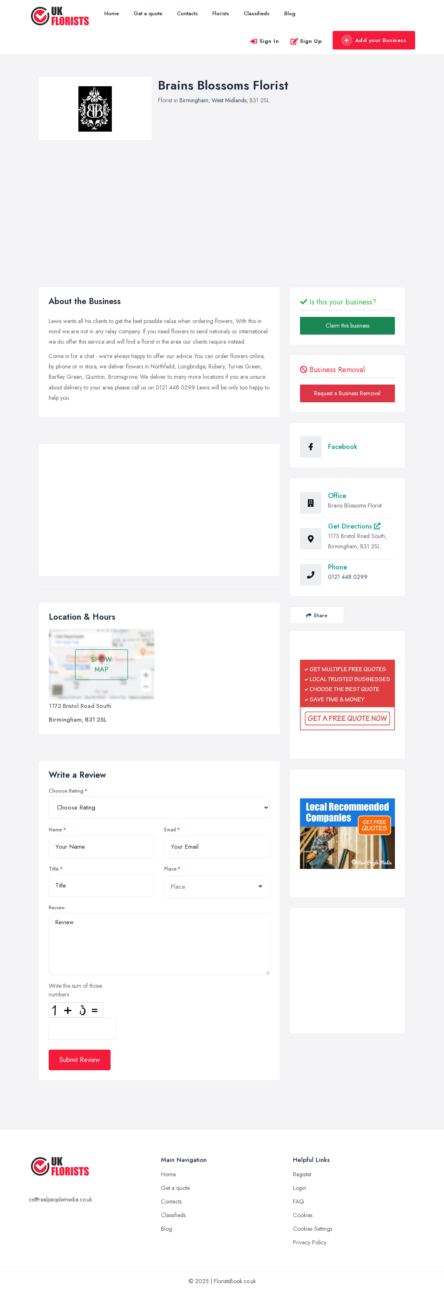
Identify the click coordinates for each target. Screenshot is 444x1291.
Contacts (187, 13)
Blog (289, 13)
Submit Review (79, 1059)
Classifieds (256, 13)
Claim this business (347, 325)
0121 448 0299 (348, 577)
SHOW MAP (101, 664)
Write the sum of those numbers (75, 990)
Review (57, 907)
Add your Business (373, 40)
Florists (221, 13)
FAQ (298, 1201)
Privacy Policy (309, 1242)
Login (299, 1188)
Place (170, 869)
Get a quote (148, 13)
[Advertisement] (159, 512)
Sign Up (305, 41)
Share (316, 615)
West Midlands (229, 100)
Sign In (264, 41)
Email (170, 829)
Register (302, 1174)
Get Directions (354, 526)
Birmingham (193, 100)
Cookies (302, 1215)
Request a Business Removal (347, 393)
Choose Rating (66, 791)
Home (111, 13)
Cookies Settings (312, 1229)
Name (55, 829)
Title (54, 869)
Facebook (342, 446)
